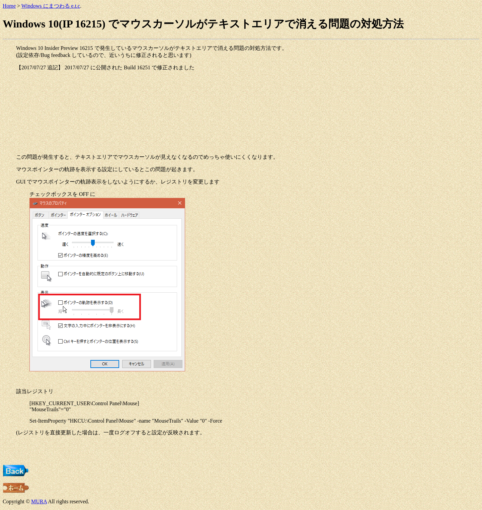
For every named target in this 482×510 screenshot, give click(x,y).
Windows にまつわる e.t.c (50, 6)
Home (9, 6)
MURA (39, 501)
